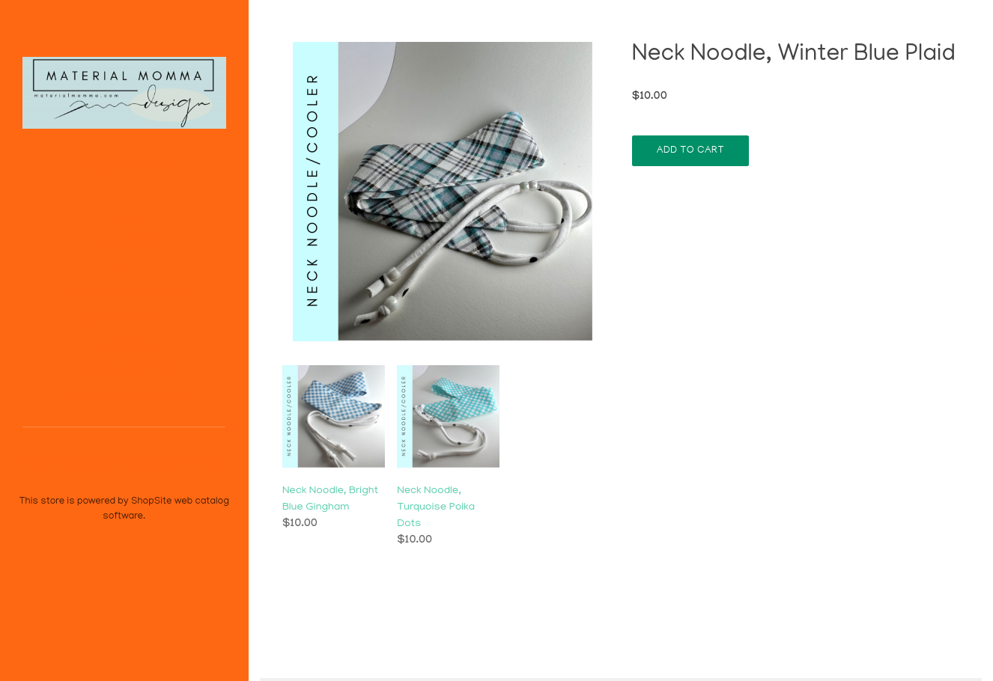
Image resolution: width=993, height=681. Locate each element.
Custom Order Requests (124, 293)
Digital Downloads (124, 319)
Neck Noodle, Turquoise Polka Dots (436, 507)
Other (124, 268)
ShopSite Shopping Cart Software (150, 464)
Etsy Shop (124, 343)
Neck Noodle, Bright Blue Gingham (330, 499)
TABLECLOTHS (124, 242)
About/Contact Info (124, 369)
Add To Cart (690, 150)
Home (124, 218)
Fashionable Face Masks (124, 394)
